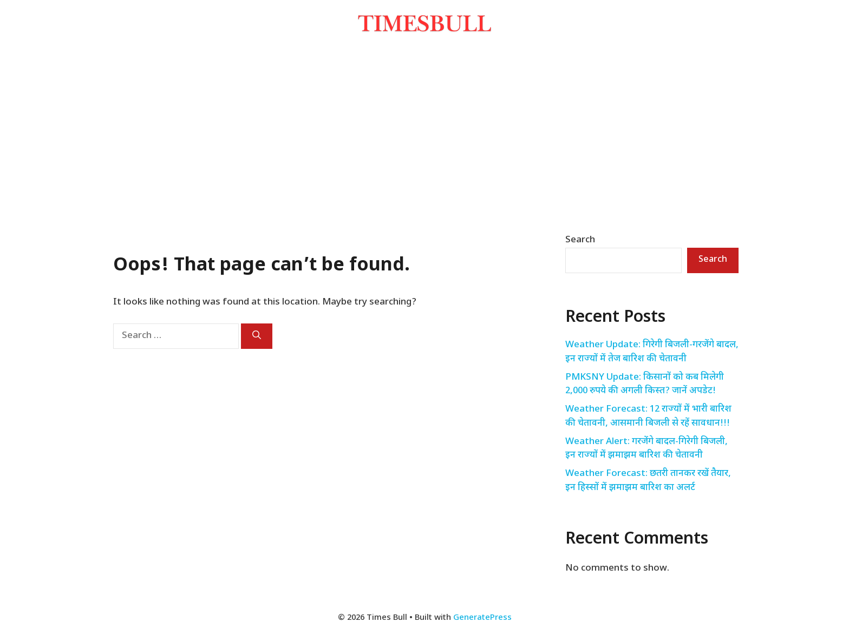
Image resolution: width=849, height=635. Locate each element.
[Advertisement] (424, 133)
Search (580, 240)
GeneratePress (482, 618)
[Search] (256, 336)
